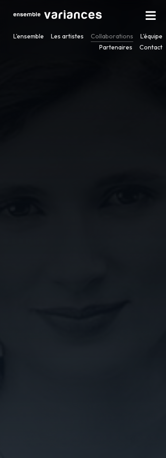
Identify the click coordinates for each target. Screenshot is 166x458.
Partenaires (115, 47)
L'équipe (151, 36)
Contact (150, 47)
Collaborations (112, 36)
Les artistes (67, 36)
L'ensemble (28, 36)
